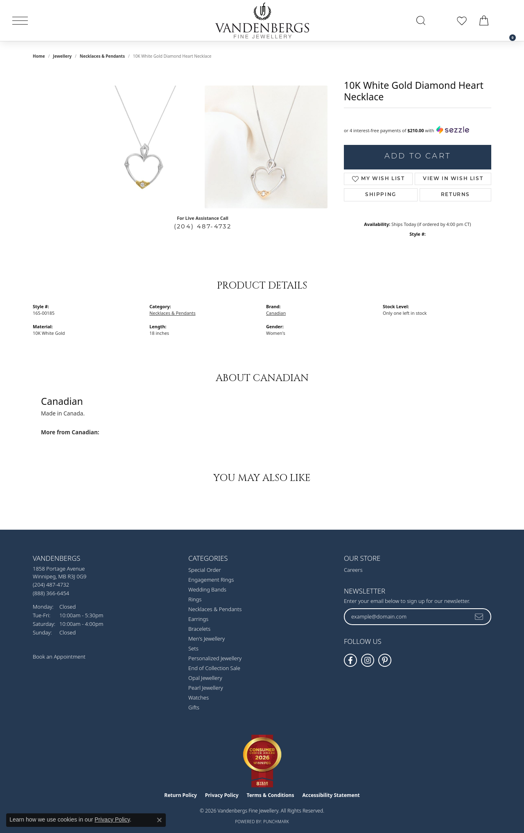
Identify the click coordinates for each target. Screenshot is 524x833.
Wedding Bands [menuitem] (207, 589)
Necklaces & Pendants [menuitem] (215, 609)
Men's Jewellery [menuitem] (206, 638)
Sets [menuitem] (193, 648)
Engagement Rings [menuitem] (211, 579)
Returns (455, 194)
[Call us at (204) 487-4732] (51, 584)
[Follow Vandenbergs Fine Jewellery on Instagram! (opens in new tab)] (367, 660)
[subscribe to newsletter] (479, 616)
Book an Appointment (59, 656)
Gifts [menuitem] (193, 707)
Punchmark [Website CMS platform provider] (276, 821)
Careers (353, 569)
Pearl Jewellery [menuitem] (205, 687)
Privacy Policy (222, 795)
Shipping (380, 194)
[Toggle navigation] (20, 21)
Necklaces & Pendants (102, 56)
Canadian (276, 313)
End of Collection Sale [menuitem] (214, 668)
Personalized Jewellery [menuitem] (215, 658)
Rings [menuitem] (194, 599)
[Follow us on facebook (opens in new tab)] (350, 660)
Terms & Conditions (270, 795)
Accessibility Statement (330, 795)
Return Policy (180, 795)
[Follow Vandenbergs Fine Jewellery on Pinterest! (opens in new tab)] (384, 660)
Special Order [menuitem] (204, 569)
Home (39, 56)
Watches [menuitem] (198, 697)
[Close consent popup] (159, 819)
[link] (508, 20)
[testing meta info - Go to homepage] (262, 20)
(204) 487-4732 (203, 226)
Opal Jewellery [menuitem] (205, 678)
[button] (420, 20)
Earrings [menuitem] (198, 619)
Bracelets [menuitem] (199, 628)
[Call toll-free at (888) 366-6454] (51, 593)
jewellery (62, 56)
